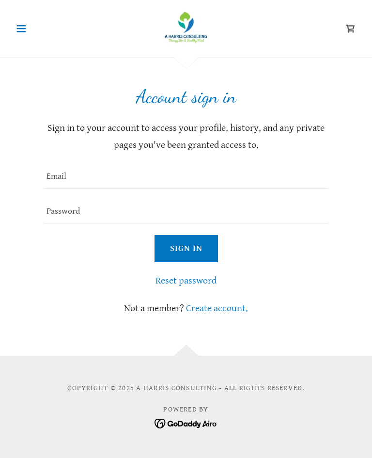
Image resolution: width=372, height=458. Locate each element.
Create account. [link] (217, 308)
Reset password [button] (186, 280)
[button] (38, 28)
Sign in (186, 248)
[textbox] (186, 177)
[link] (186, 27)
